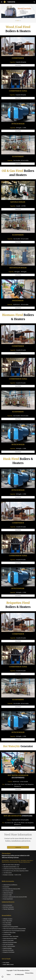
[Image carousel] (18, 13)
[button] (1, 2)
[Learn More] (18, 65)
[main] (18, 29)
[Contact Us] (18, 847)
